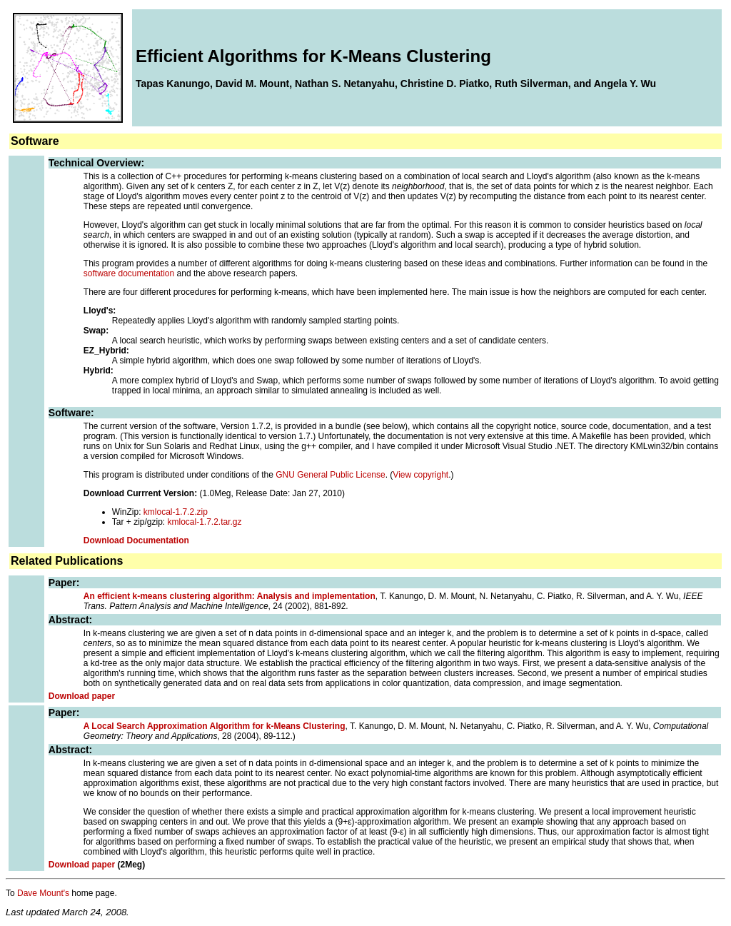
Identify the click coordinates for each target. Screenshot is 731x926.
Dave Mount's (43, 893)
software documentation (129, 273)
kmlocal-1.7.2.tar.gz (205, 522)
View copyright (420, 475)
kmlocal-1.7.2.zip (175, 512)
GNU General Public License (330, 475)
